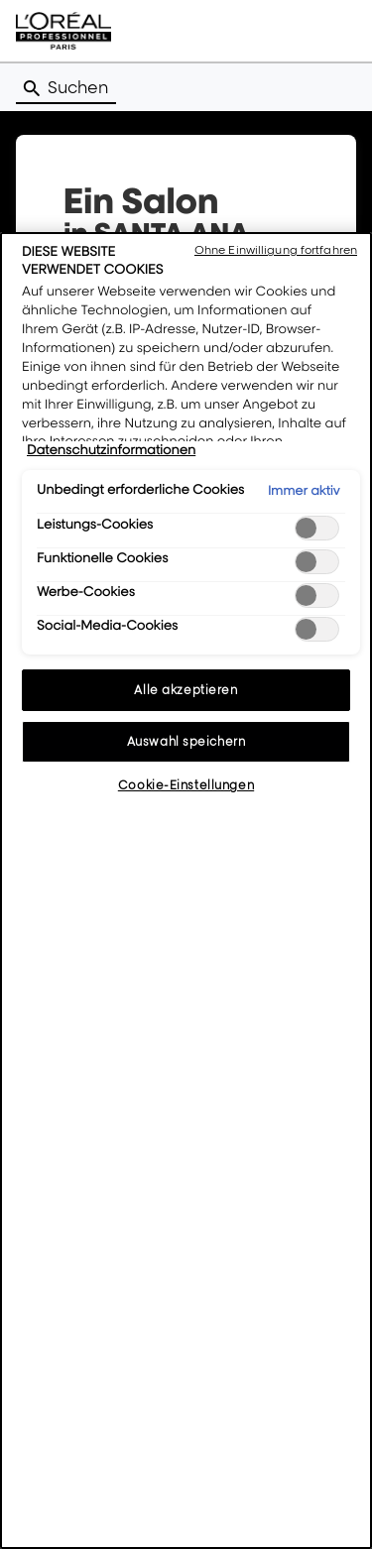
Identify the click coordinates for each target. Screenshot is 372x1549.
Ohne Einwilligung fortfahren (275, 250)
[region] (186, 890)
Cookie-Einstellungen (186, 784)
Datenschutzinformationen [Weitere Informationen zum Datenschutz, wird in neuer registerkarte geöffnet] (111, 450)
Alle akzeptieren (185, 689)
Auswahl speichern (186, 741)
